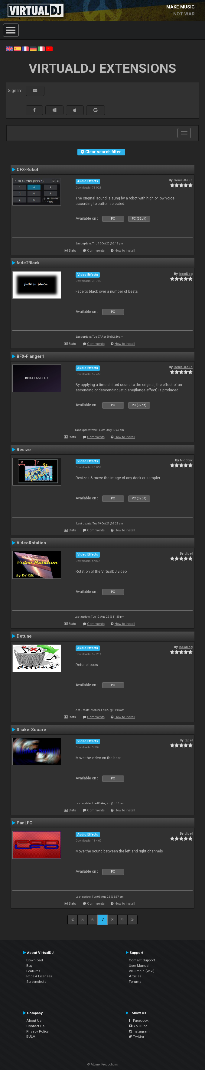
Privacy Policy (37, 1031)
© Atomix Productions (102, 1064)
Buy (29, 965)
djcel (188, 553)
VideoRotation (31, 542)
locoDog (186, 274)
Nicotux (186, 460)
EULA (30, 1036)
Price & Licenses (39, 976)
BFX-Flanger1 (30, 356)
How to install (125, 251)
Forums (135, 981)
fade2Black (28, 262)
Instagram (139, 1031)
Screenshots (36, 981)
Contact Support (142, 960)
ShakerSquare (31, 729)
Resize (24, 449)
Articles (135, 976)
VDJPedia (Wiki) (142, 971)
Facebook (138, 1020)
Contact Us (35, 1026)
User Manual (139, 965)
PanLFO (25, 822)
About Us (33, 1020)
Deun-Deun (183, 180)
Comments (96, 251)
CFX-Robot (27, 169)
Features (33, 971)
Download (34, 960)
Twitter (136, 1036)
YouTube (138, 1026)
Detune (24, 636)
